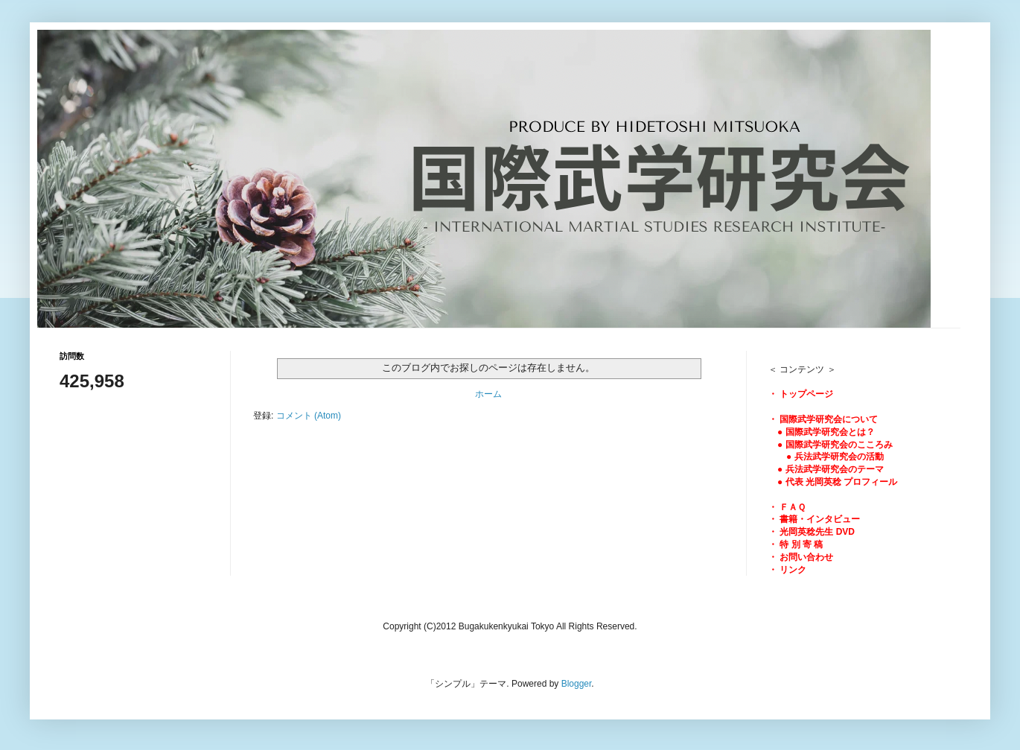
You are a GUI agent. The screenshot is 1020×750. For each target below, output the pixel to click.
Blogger (576, 684)
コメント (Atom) (308, 415)
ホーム (488, 394)
